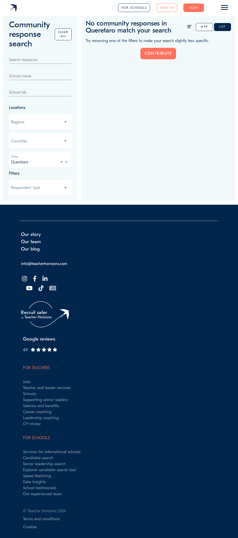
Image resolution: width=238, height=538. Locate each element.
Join (194, 8)
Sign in (167, 8)
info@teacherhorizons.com (44, 263)
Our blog (30, 249)
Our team (31, 241)
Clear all (63, 34)
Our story (31, 234)
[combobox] (39, 122)
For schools (134, 8)
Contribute (158, 53)
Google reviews (39, 339)
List (222, 26)
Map (204, 26)
